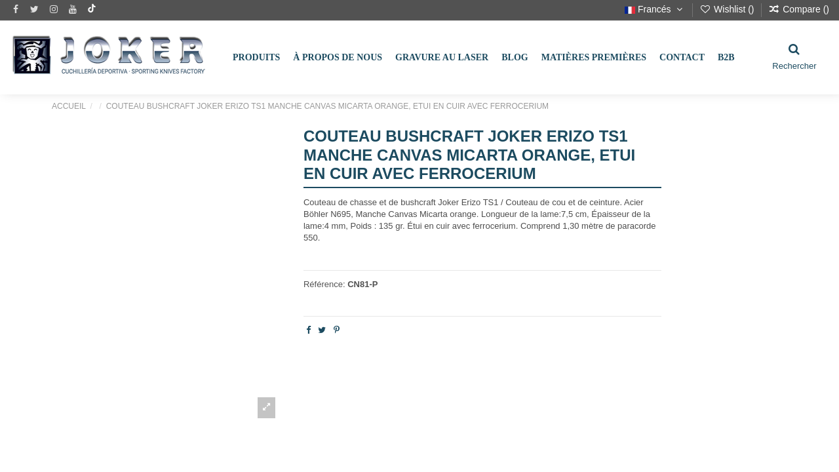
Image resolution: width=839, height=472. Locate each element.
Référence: (324, 284)
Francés (655, 9)
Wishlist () (727, 9)
